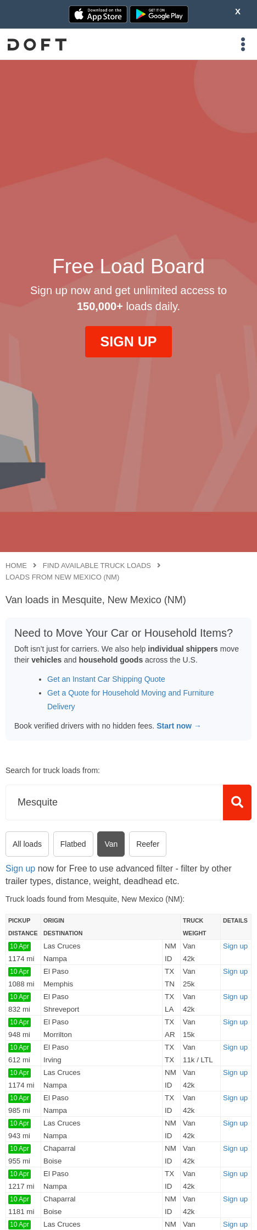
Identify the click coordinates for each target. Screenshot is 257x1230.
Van (111, 844)
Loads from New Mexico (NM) (62, 577)
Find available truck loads (97, 565)
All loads (27, 844)
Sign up (20, 868)
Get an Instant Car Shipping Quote (106, 679)
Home (16, 565)
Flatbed (73, 844)
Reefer (147, 844)
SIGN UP (128, 341)
